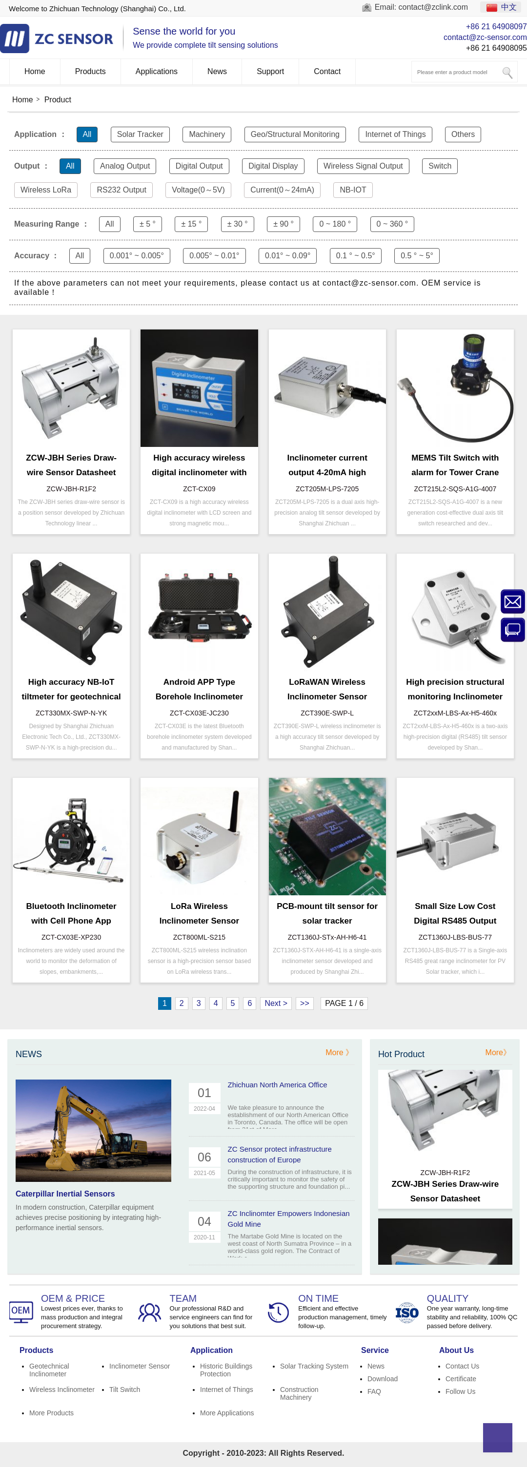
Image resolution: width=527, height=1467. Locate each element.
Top (497, 1437)
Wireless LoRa (45, 190)
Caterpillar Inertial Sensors (65, 1194)
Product (57, 100)
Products (90, 71)
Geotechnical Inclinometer (49, 1370)
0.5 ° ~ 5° (417, 255)
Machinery (207, 134)
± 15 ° (191, 224)
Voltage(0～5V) (198, 190)
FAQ (374, 1391)
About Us (456, 1350)
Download (382, 1379)
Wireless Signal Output (363, 166)
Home (34, 71)
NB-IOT (353, 190)
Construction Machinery (299, 1393)
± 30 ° (237, 224)
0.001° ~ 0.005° (137, 255)
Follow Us (460, 1391)
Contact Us (462, 1366)
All (87, 134)
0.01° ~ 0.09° (287, 255)
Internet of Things (395, 134)
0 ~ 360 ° (392, 224)
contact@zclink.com (433, 7)
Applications (157, 71)
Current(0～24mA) (282, 190)
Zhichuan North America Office (277, 1085)
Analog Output (125, 166)
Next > (275, 1003)
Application (211, 1350)
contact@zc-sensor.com (485, 37)
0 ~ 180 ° (335, 224)
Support (270, 71)
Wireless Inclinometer (62, 1389)
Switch (439, 166)
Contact (327, 71)
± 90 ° (283, 224)
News (217, 71)
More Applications (227, 1413)
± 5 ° (148, 224)
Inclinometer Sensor (139, 1366)
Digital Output (199, 166)
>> (304, 1003)
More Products (51, 1413)
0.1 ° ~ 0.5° (355, 255)
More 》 (339, 1052)
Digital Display (273, 166)
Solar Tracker (140, 134)
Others (463, 134)
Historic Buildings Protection (226, 1370)
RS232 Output (121, 190)
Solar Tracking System (314, 1366)
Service (375, 1350)
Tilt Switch (124, 1389)
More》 (498, 1052)
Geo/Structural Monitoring (295, 134)
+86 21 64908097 (496, 26)
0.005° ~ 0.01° (214, 255)
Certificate (461, 1379)
